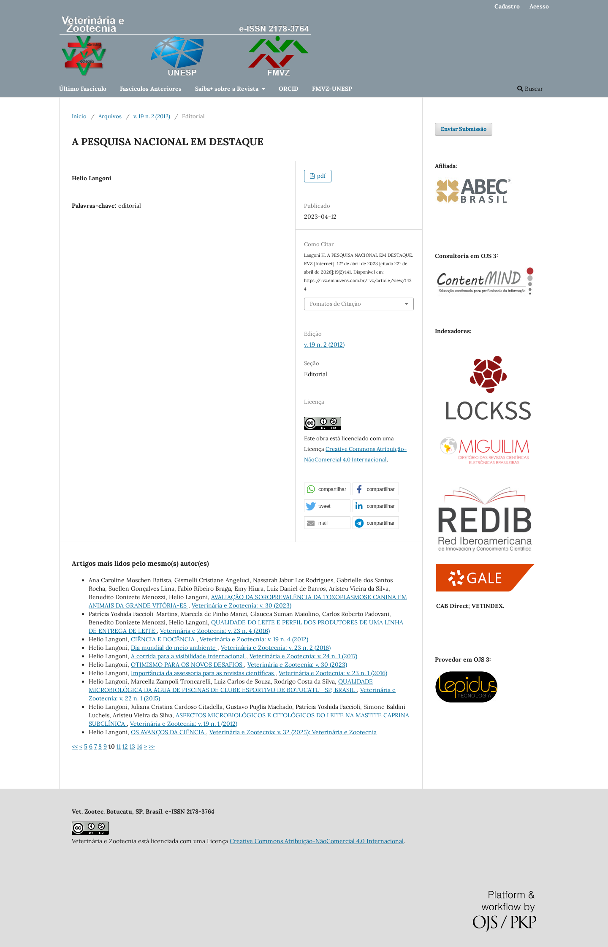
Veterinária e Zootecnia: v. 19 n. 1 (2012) (183, 723)
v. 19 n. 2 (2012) (151, 116)
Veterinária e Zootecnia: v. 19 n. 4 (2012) (254, 639)
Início (79, 116)
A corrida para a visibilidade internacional (188, 656)
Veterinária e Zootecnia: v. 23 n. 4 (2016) (215, 631)
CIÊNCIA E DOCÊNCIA (163, 639)
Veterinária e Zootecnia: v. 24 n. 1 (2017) (303, 656)
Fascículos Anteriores (151, 88)
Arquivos (110, 116)
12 (125, 746)
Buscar (530, 88)
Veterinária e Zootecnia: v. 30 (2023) (241, 605)
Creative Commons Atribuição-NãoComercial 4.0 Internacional (317, 841)
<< (75, 746)
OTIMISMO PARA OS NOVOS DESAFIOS (187, 664)
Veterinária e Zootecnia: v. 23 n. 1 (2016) (333, 673)
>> (152, 746)
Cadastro (507, 6)
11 (119, 746)
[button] (327, 489)
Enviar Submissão (463, 129)
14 (139, 746)
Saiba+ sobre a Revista (227, 88)
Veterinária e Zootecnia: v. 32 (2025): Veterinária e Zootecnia (293, 732)
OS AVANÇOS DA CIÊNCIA (168, 732)
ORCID (289, 88)
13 (132, 746)
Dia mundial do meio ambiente (174, 647)
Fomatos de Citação (335, 303)
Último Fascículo (82, 88)
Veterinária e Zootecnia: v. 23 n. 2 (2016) (276, 647)
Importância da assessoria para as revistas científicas (203, 673)
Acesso (539, 6)
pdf (321, 175)
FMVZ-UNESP (332, 88)
